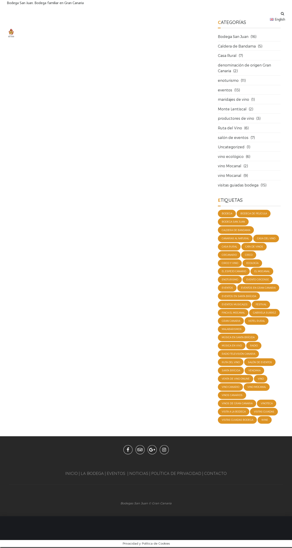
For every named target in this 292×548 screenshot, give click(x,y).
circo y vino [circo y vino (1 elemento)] (230, 263)
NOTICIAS (138, 474)
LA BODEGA (92, 474)
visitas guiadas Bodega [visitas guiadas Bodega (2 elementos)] (237, 420)
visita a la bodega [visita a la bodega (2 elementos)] (234, 412)
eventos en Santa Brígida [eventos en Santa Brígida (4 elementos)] (239, 296)
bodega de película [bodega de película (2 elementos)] (253, 213)
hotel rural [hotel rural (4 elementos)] (256, 321)
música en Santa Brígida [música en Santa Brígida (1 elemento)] (238, 338)
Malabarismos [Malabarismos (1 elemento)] (232, 329)
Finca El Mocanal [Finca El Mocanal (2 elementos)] (233, 313)
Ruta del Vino (230, 128)
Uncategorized (231, 147)
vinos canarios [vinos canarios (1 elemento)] (232, 396)
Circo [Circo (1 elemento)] (249, 255)
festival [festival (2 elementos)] (261, 304)
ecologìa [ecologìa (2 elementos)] (252, 263)
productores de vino (236, 118)
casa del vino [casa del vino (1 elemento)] (266, 238)
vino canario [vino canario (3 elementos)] (230, 387)
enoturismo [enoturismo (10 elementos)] (230, 280)
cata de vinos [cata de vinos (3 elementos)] (254, 246)
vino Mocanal (229, 166)
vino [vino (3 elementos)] (261, 379)
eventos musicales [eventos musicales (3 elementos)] (235, 304)
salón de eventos (233, 137)
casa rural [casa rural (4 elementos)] (229, 246)
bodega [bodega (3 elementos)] (227, 213)
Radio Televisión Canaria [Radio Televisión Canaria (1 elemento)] (238, 354)
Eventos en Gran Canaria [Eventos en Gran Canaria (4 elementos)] (258, 288)
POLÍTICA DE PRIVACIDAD (176, 474)
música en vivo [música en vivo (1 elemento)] (232, 346)
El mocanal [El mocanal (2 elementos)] (262, 271)
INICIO (71, 474)
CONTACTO (215, 474)
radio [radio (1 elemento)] (254, 346)
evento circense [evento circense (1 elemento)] (257, 280)
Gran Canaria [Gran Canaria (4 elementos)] (231, 321)
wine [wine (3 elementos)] (264, 420)
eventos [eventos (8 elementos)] (227, 288)
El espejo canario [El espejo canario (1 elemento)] (234, 271)
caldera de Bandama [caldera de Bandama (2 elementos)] (236, 230)
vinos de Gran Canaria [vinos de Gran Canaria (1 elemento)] (237, 404)
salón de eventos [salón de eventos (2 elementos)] (260, 362)
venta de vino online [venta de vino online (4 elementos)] (236, 379)
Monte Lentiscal (232, 109)
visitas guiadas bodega (238, 185)
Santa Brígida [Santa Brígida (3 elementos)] (231, 371)
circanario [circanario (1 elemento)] (229, 255)
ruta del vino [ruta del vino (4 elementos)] (231, 362)
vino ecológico (231, 156)
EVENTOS (116, 474)
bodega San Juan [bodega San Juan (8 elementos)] (233, 222)
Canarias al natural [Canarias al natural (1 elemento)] (235, 238)
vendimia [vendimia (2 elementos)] (254, 371)
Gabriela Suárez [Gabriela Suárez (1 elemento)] (264, 313)
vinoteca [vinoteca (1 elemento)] (267, 404)
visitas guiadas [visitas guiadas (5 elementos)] (264, 412)
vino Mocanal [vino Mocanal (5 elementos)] (257, 387)
